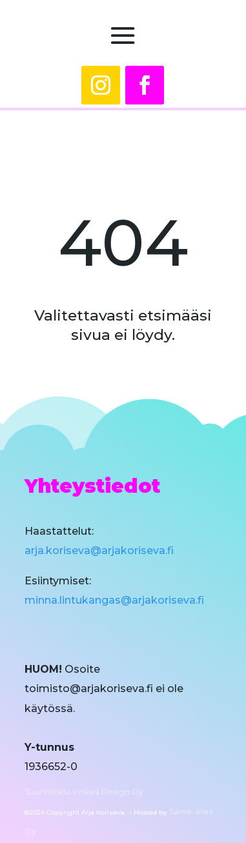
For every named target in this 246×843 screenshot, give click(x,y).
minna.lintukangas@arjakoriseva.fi (114, 600)
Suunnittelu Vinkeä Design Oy (84, 792)
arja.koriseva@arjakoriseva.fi (99, 550)
